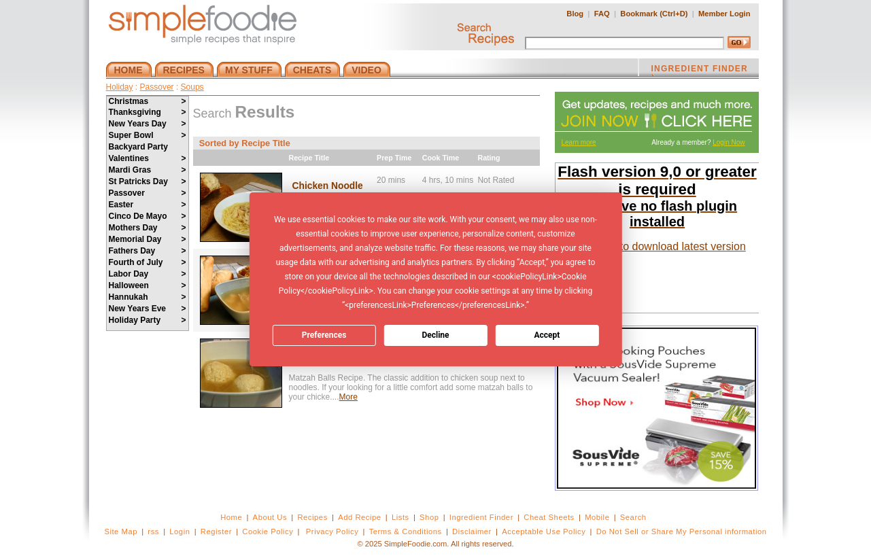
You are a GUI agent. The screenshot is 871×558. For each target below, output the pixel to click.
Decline (435, 335)
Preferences (324, 335)
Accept (547, 335)
